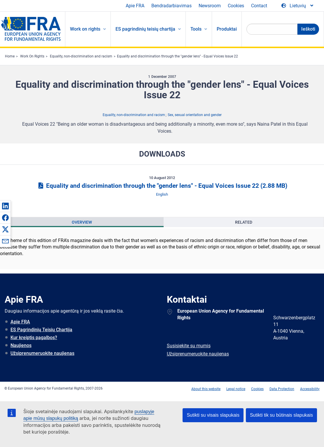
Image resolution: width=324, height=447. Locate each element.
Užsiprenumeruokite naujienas (42, 353)
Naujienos (20, 345)
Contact (259, 5)
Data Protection (281, 389)
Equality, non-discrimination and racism (81, 56)
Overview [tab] (82, 222)
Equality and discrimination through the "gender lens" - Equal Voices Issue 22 (177, 56)
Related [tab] (243, 222)
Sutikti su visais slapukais (213, 415)
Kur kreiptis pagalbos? (33, 337)
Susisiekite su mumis (189, 345)
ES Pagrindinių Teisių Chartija (41, 329)
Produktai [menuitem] (227, 29)
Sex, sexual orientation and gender (195, 115)
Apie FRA (135, 5)
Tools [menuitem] (196, 29)
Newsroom (210, 5)
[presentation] (82, 222)
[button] (5, 206)
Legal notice (235, 389)
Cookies (236, 5)
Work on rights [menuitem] (85, 29)
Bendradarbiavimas (171, 5)
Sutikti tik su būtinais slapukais (281, 415)
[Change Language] (297, 6)
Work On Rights (32, 56)
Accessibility (310, 389)
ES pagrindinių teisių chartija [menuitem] (145, 29)
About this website (205, 389)
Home (10, 56)
